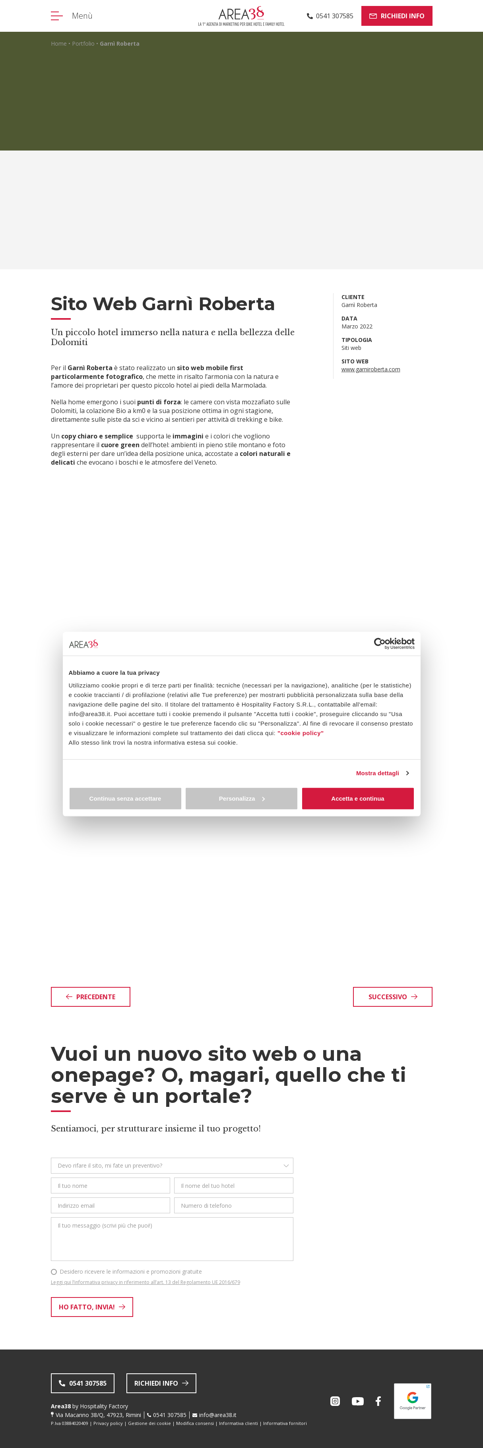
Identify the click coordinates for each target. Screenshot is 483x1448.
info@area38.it (218, 1415)
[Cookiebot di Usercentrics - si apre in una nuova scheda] (380, 644)
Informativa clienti (238, 1423)
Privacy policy (108, 1423)
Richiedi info (397, 16)
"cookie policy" (300, 732)
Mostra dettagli (377, 773)
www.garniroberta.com (370, 369)
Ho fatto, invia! (92, 1307)
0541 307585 (169, 1415)
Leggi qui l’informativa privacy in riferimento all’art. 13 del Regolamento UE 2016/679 (145, 1282)
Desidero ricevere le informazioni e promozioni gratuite (131, 1271)
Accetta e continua (357, 798)
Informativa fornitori (285, 1423)
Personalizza (242, 798)
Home (59, 43)
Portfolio (83, 43)
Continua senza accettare (125, 798)
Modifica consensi (195, 1423)
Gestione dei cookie (149, 1423)
